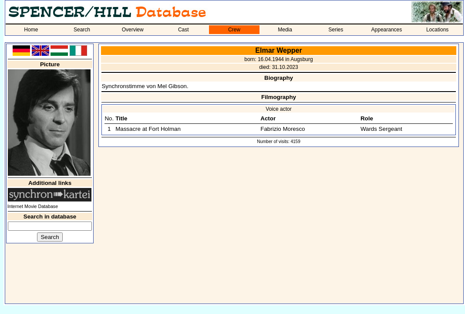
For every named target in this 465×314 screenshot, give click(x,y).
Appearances (386, 30)
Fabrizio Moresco (282, 129)
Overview (133, 30)
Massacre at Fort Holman (148, 129)
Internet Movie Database (32, 206)
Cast (183, 30)
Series (335, 30)
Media (285, 30)
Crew (234, 30)
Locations (437, 30)
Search (82, 30)
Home (31, 30)
